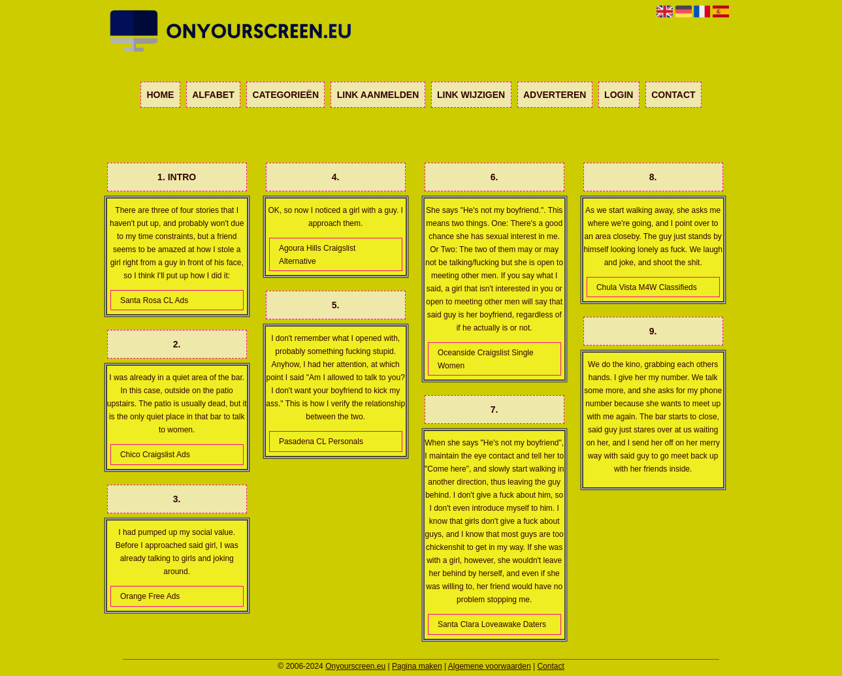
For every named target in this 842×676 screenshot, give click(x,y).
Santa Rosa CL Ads (154, 300)
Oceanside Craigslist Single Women (486, 359)
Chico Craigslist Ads (155, 454)
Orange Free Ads (150, 596)
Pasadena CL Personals (321, 441)
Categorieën (285, 94)
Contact (673, 94)
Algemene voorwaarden (489, 666)
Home (160, 94)
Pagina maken (417, 666)
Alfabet (213, 94)
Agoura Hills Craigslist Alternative (317, 255)
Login (618, 94)
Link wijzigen (471, 94)
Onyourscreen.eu (355, 666)
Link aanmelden (378, 94)
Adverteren (554, 94)
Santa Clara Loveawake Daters (492, 624)
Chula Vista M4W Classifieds (646, 287)
